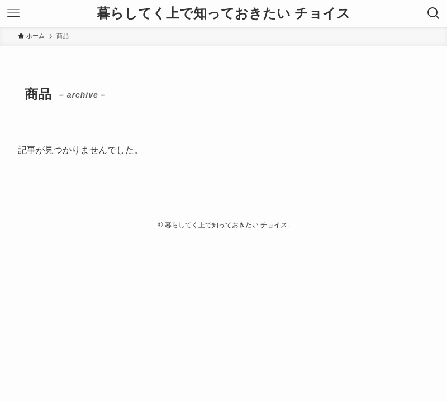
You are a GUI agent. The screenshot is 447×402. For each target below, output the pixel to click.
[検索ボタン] (433, 13)
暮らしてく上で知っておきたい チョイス (223, 13)
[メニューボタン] (13, 13)
